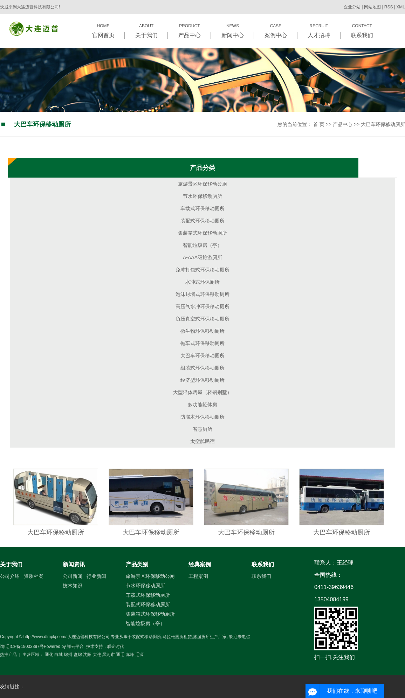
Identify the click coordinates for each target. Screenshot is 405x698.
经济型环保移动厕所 (202, 380)
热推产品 (8, 654)
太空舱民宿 (202, 441)
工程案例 (198, 576)
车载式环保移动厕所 (202, 208)
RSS (388, 7)
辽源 (139, 654)
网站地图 (373, 7)
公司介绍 (10, 576)
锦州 (68, 654)
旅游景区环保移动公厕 (202, 184)
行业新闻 (96, 576)
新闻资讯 (74, 564)
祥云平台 (75, 646)
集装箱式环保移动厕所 (202, 233)
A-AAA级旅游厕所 (202, 257)
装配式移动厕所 (146, 636)
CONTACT (362, 30)
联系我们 (263, 564)
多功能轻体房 (202, 404)
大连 (97, 654)
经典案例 (199, 564)
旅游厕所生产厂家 (210, 636)
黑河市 (108, 654)
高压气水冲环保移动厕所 (202, 306)
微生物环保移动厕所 (202, 331)
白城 (58, 654)
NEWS (232, 30)
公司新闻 (72, 576)
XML (400, 7)
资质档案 (33, 576)
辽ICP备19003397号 (24, 646)
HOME (103, 30)
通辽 (120, 654)
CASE (275, 30)
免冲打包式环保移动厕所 (202, 269)
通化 (49, 654)
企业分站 (352, 7)
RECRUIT (319, 30)
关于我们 (11, 564)
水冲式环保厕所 (202, 282)
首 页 (318, 124)
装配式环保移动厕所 (202, 220)
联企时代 (115, 646)
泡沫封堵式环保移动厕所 (202, 294)
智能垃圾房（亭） (202, 245)
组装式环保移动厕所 (202, 368)
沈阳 (87, 654)
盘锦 (78, 654)
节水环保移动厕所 (202, 196)
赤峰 (130, 654)
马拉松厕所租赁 (177, 636)
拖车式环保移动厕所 (202, 343)
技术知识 (72, 585)
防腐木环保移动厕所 (202, 417)
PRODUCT (189, 30)
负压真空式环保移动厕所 (202, 319)
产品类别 (137, 564)
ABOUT (146, 30)
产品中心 (342, 124)
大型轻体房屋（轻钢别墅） (202, 392)
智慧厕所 (202, 429)
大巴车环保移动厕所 (383, 124)
